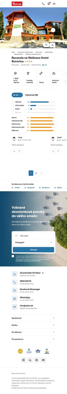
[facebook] (23, 360)
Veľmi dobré (19, 105)
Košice (58, 188)
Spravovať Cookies (18, 373)
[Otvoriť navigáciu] (54, 3)
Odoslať (33, 250)
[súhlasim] (14, 151)
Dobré (17, 109)
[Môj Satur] (48, 3)
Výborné (18, 102)
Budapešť (29, 188)
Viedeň (16, 188)
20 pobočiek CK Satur (31, 272)
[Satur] (17, 4)
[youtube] (43, 360)
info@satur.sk (26, 305)
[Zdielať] (52, 45)
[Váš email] (33, 235)
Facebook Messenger (30, 289)
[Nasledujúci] (53, 30)
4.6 (44, 65)
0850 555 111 (25, 281)
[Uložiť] (46, 45)
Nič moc (18, 112)
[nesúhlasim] (19, 151)
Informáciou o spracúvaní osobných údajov (28, 261)
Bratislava (44, 188)
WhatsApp (25, 297)
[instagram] (36, 360)
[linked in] (30, 360)
